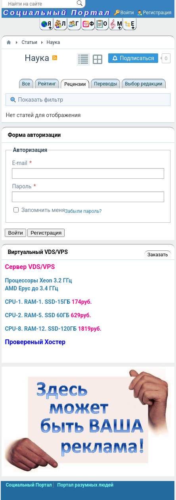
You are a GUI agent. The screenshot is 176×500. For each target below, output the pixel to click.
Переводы (105, 84)
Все (26, 84)
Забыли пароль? (83, 211)
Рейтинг (47, 84)
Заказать (157, 255)
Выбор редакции (143, 84)
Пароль (21, 186)
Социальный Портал (57, 12)
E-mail (19, 163)
